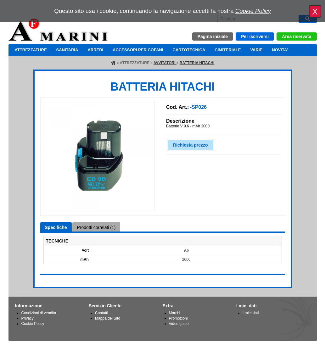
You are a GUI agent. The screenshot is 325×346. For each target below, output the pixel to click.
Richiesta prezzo (190, 145)
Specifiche (56, 227)
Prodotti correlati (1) (96, 227)
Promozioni (178, 318)
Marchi (174, 313)
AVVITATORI (165, 63)
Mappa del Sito (107, 318)
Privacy (27, 318)
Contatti (101, 313)
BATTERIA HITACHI (197, 63)
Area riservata (296, 36)
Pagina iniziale (213, 36)
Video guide (179, 323)
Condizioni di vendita (38, 313)
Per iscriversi (255, 36)
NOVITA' (280, 49)
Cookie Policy (253, 11)
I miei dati (251, 313)
